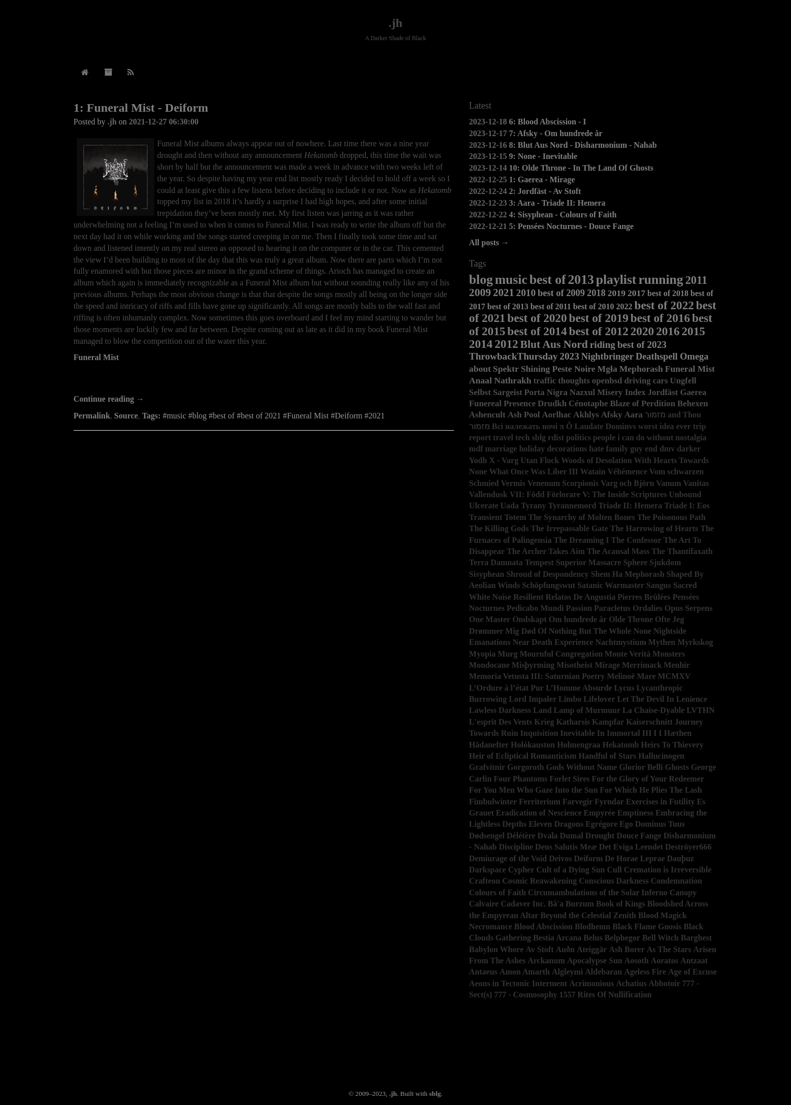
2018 (596, 293)
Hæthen (677, 733)
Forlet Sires (569, 778)
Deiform (588, 858)
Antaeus (483, 971)
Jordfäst (663, 392)
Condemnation (676, 880)
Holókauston (533, 744)
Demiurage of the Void (508, 858)
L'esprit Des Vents (500, 722)
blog (481, 279)
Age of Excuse (692, 971)
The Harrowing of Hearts (654, 528)
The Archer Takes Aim (546, 551)
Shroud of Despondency (547, 574)
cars (660, 380)
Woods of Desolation (596, 460)
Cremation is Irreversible (668, 869)
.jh (395, 22)
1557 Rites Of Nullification (605, 994)
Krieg (544, 722)
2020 (642, 331)
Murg (507, 653)
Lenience (691, 699)
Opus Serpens (689, 608)
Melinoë (621, 676)
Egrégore (601, 824)
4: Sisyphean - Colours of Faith (562, 214)
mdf (476, 448)
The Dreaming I (581, 540)
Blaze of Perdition (642, 403)
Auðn (565, 949)
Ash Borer (626, 949)
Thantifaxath (690, 551)
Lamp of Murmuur (587, 710)
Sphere (635, 562)
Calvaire (484, 903)
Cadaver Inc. (523, 903)
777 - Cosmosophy (525, 994)
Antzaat (694, 960)
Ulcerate (484, 505)
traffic (545, 380)
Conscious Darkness (613, 880)
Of (542, 631)
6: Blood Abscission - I (547, 121)
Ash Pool (524, 414)
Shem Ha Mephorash (628, 574)
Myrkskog (695, 642)
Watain (593, 471)
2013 (581, 279)
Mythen (661, 642)
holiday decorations (553, 448)
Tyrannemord (572, 505)
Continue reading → (109, 399)
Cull (614, 869)
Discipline (516, 846)
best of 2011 (551, 306)
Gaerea (693, 392)
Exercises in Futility (660, 801)
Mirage (607, 665)
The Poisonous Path (671, 517)
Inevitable (577, 733)
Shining (535, 369)
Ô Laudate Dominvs (601, 426)
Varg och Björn (627, 483)
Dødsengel (487, 835)
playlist (616, 279)
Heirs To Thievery (672, 744)
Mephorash (641, 369)
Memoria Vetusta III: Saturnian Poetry (537, 676)
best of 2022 (664, 305)
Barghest (696, 937)
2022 (624, 306)
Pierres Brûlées (643, 597)
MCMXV (673, 676)
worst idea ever (664, 426)
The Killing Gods (499, 528)
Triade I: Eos (686, 505)
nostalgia (690, 437)
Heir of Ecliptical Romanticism (523, 756)
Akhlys (586, 414)
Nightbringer (607, 356)
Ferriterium (540, 801)
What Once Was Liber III (533, 471)
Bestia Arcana (557, 937)
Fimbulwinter (493, 801)
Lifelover (599, 699)
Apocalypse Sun (594, 960)
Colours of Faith (497, 892)
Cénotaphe (588, 403)
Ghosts (677, 767)
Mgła (607, 369)
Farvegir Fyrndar (593, 801)
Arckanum (546, 960)
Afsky (611, 414)
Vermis (513, 483)
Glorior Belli (641, 767)
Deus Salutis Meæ (566, 846)
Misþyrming (533, 665)
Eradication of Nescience (539, 812)
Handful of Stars (608, 756)
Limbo (569, 699)
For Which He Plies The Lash (651, 790)
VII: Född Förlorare (545, 494)
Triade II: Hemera (630, 505)
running (660, 279)
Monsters (668, 653)
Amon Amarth (525, 971)
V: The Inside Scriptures (624, 494)
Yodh (478, 460)
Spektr (506, 369)
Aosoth (636, 960)
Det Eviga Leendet (631, 846)
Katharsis (573, 722)
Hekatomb (621, 744)
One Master (489, 619)
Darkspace (487, 869)
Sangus (658, 585)
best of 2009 (561, 293)
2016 (667, 331)
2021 (503, 292)
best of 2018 (667, 293)
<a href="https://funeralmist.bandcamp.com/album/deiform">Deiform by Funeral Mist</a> (264, 379)
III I (649, 733)
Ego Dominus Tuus (652, 824)
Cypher (521, 869)
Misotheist (574, 665)
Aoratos (664, 960)
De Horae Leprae (635, 858)
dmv (667, 448)
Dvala (548, 835)
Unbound (685, 494)
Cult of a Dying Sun (570, 869)
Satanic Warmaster (610, 585)
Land (542, 710)
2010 (526, 292)
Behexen (692, 403)
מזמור (479, 426)
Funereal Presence (502, 403)
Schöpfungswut (548, 585)
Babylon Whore (496, 949)
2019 (616, 293)
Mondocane (489, 665)
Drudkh (552, 403)
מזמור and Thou (673, 414)
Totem (515, 517)
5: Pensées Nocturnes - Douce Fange (571, 226)
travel (503, 437)
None (642, 631)
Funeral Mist (96, 357)
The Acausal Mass (618, 551)
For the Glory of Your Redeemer (647, 778)
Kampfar (608, 722)
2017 (636, 293)
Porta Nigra (546, 392)
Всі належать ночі (524, 426)
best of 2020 (537, 317)
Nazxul (582, 392)
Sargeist (507, 392)
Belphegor (622, 937)
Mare (646, 676)
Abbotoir (664, 983)
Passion (579, 608)
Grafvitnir (487, 767)
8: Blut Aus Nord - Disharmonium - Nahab (582, 145)
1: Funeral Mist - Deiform (141, 107)
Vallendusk (488, 494)
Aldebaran (603, 971)
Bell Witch (660, 937)
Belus (592, 937)
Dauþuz (680, 858)
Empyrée (599, 812)
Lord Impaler (532, 699)
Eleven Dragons (556, 824)
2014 (480, 343)
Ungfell (683, 380)
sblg (539, 437)
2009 (480, 292)
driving (637, 380)
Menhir (677, 665)
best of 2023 (642, 344)
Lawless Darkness (500, 710)
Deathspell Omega (672, 356)
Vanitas (696, 483)
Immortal (623, 733)
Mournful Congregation (561, 653)
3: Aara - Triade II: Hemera (557, 203)
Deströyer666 (688, 846)
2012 (506, 343)
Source (126, 415)
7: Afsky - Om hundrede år (555, 133)
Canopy (683, 892)
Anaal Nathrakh (500, 380)
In (601, 733)
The (658, 551)
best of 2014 (537, 331)
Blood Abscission (543, 926)
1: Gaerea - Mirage (542, 179)
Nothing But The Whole (590, 631)
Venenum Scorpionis (563, 483)
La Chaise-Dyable (653, 710)
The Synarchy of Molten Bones (581, 517)
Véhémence (627, 471)
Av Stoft (539, 949)
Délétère (521, 835)
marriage (501, 448)
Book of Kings (620, 903)
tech (522, 437)
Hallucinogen (661, 756)
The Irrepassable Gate (569, 528)
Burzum (580, 903)
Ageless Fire (645, 971)
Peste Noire (573, 369)
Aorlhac (557, 414)
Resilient (528, 597)
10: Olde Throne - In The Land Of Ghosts (581, 168)
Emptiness (635, 812)
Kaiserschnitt (649, 722)
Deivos (560, 858)
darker (689, 448)
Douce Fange (638, 835)
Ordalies (648, 608)
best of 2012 (599, 331)
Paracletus (612, 608)
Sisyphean (486, 574)
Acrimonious (591, 983)
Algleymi (567, 971)
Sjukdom (665, 562)
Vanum (668, 483)
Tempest (538, 562)
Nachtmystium (620, 642)
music (511, 279)
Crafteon (484, 880)
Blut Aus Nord (554, 344)
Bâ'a (556, 903)
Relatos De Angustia (580, 597)
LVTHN (700, 710)
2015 (693, 331)
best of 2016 (660, 317)
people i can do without (633, 437)
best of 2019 (599, 317)
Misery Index (621, 392)
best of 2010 (593, 306)
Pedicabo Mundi (535, 608)
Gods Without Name (581, 767)
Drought (600, 835)
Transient (485, 517)
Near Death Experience (553, 642)
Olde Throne (631, 619)
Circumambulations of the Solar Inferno (598, 892)
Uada (510, 505)
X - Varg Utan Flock (524, 460)
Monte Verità (627, 653)
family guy (624, 448)
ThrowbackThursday (513, 356)
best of (548, 279)
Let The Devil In (645, 699)
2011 (696, 280)
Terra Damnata (496, 562)
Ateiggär (592, 949)
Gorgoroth (525, 767)
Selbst (480, 392)
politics (578, 437)
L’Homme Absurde (579, 688)
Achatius (631, 983)
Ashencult (487, 414)
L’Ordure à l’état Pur (506, 688)
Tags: (151, 415)
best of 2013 (508, 306)
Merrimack (642, 665)
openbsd (607, 380)
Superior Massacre (588, 562)
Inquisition (539, 733)
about (480, 369)
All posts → (489, 242)
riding (602, 344)
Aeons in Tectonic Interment (518, 983)
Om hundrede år (578, 619)
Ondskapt (529, 619)
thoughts (574, 380)
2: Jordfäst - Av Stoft (545, 191)
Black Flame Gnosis (646, 926)
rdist (556, 437)
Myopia (482, 653)
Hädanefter (489, 744)
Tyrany (533, 505)
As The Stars (669, 949)
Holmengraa (578, 744)
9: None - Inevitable (543, 156)
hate (596, 448)
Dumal (571, 835)
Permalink (92, 415)
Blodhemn (592, 926)
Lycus (624, 688)
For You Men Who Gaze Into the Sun (533, 790)
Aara (633, 414)
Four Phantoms (520, 778)
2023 (569, 356)
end (651, 448)
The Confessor (636, 540)
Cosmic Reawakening (539, 880)
